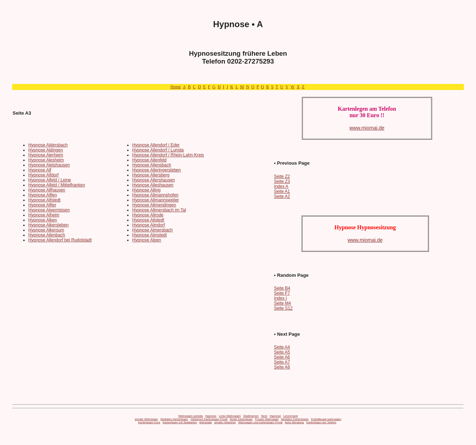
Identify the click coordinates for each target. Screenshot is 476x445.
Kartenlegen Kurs (149, 422)
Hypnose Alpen (146, 240)
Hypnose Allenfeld (149, 160)
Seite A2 (282, 196)
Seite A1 (282, 191)
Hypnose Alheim (43, 215)
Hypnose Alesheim (46, 160)
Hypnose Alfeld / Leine (49, 180)
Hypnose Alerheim (45, 155)
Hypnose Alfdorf (43, 175)
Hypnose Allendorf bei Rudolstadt (59, 240)
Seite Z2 (282, 176)
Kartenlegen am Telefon (321, 422)
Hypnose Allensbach (151, 165)
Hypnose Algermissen (49, 210)
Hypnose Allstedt (148, 220)
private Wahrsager (146, 419)
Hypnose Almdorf (148, 225)
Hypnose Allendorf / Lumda (158, 150)
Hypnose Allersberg (150, 175)
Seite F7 (282, 293)
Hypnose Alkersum (46, 230)
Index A (281, 186)
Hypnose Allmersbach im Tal (159, 210)
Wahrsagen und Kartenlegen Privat (260, 422)
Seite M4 (282, 303)
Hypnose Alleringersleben (156, 170)
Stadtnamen (251, 416)
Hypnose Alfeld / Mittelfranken (56, 185)
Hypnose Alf (39, 170)
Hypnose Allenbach (46, 235)
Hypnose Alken (42, 220)
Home (175, 86)
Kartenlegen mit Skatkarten (179, 422)
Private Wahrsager (267, 419)
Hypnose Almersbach (152, 230)
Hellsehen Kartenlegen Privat (208, 419)
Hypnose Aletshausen (49, 165)
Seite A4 (282, 347)
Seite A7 (282, 362)
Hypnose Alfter (42, 205)
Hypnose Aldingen (45, 150)
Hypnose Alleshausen (152, 185)
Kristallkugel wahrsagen (326, 419)
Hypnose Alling (146, 190)
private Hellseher (225, 422)
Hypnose (211, 416)
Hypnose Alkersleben (48, 225)
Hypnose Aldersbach (47, 145)
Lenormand (290, 416)
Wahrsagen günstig (190, 416)
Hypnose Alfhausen (46, 190)
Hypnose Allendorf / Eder (156, 145)
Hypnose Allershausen (153, 180)
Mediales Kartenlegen (174, 419)
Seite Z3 (282, 181)
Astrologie (205, 422)
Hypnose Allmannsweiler (155, 200)
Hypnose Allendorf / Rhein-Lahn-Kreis (168, 155)
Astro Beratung (294, 422)
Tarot (264, 416)
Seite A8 (282, 367)
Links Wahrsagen (230, 416)
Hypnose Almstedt (149, 235)
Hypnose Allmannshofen (155, 195)
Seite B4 (282, 288)
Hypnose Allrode (147, 215)
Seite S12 (283, 308)
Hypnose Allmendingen (154, 205)
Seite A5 (282, 352)
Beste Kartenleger (241, 419)
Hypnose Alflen (42, 195)
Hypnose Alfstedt (44, 200)
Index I (280, 298)
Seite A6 (282, 357)
